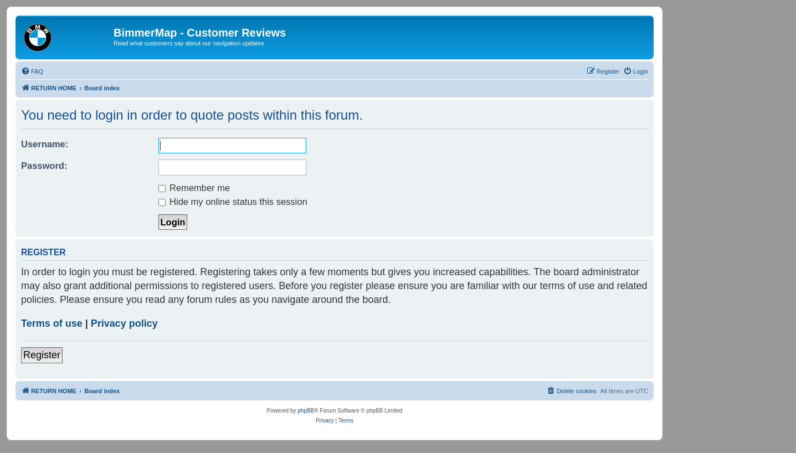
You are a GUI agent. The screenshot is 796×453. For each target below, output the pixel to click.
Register (41, 355)
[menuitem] (32, 71)
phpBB (305, 411)
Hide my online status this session (232, 202)
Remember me (194, 188)
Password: (44, 166)
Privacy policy (124, 323)
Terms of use (52, 323)
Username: (44, 144)
